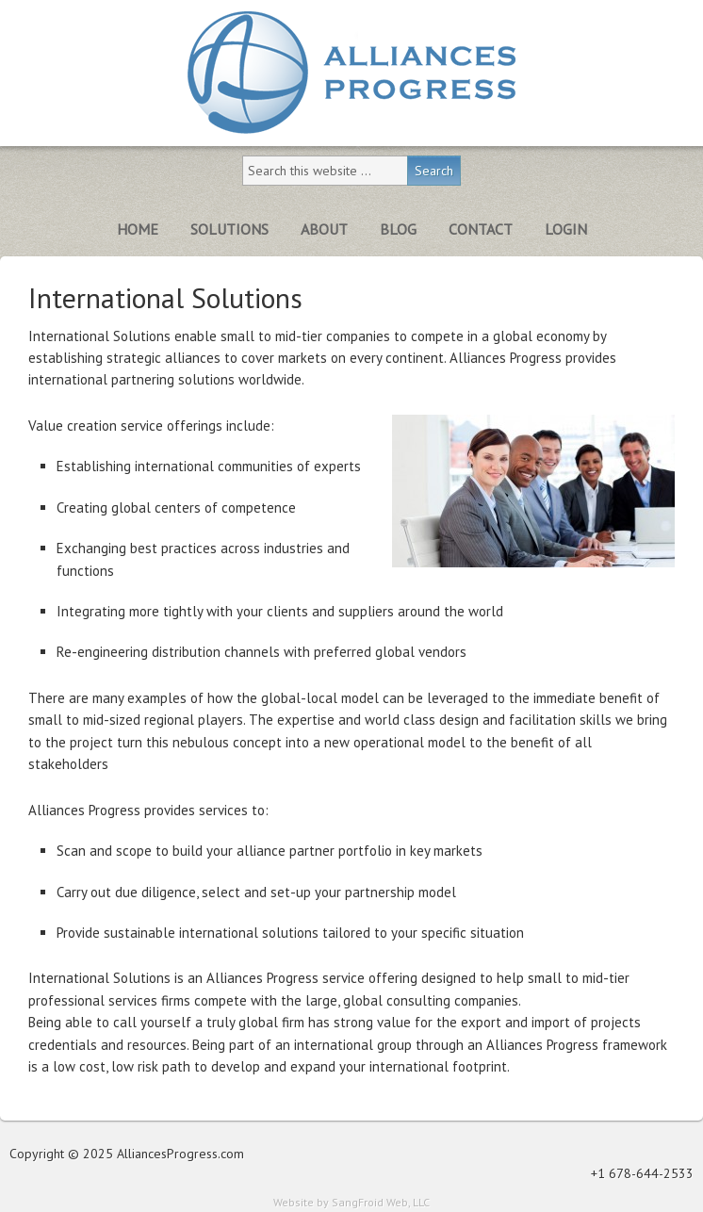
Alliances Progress (351, 72)
